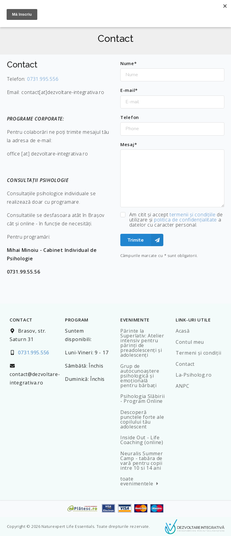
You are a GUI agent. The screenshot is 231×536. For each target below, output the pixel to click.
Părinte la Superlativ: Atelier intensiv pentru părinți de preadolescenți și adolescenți (142, 343)
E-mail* (129, 90)
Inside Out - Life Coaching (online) (141, 440)
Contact (185, 364)
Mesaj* (128, 144)
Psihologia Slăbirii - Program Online (142, 398)
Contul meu (190, 342)
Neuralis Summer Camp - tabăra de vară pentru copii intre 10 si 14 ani (141, 460)
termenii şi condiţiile (192, 214)
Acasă (183, 331)
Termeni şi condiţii (198, 352)
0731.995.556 (42, 79)
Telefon (129, 117)
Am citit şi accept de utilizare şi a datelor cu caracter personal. (176, 219)
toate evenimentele (140, 481)
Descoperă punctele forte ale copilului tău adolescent (142, 419)
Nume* (128, 63)
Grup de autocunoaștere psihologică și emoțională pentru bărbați (139, 376)
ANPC (182, 386)
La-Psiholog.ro (194, 374)
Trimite (145, 240)
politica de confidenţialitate (185, 219)
